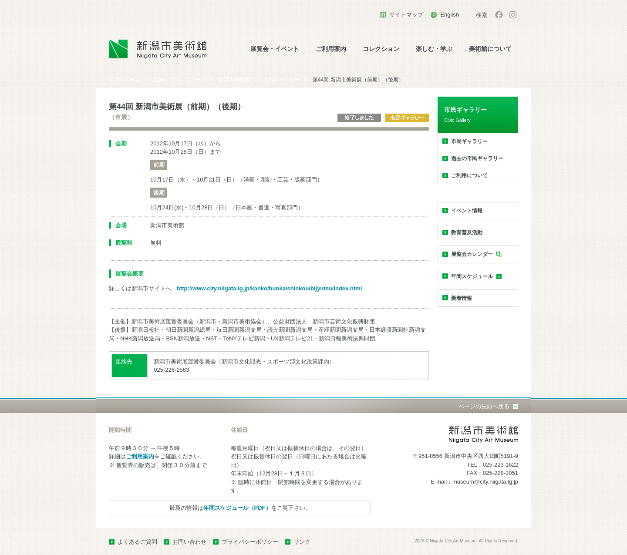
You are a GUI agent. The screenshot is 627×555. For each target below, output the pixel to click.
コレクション (381, 49)
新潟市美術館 (234, 80)
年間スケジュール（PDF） (237, 508)
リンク (301, 541)
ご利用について (469, 175)
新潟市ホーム (124, 80)
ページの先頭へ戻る (483, 406)
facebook (499, 15)
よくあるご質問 (137, 541)
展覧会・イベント (274, 49)
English (449, 14)
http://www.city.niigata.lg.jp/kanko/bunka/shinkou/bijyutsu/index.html (269, 288)
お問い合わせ (189, 541)
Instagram (513, 15)
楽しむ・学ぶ (434, 49)
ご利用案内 (331, 49)
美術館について (490, 49)
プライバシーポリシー (250, 541)
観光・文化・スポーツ (179, 80)
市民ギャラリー (281, 80)
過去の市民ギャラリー (477, 158)
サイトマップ (406, 14)
